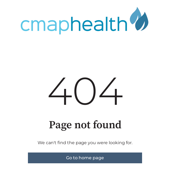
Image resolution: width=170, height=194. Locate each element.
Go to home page (85, 157)
